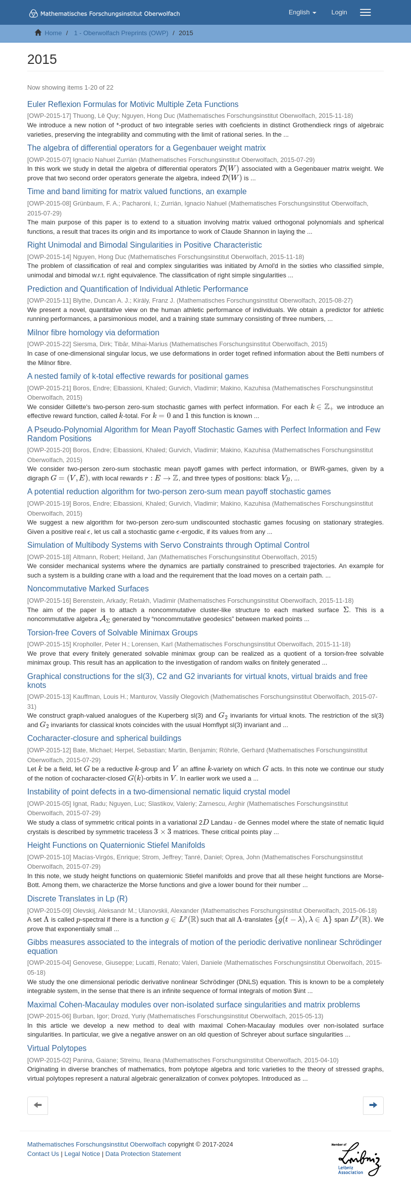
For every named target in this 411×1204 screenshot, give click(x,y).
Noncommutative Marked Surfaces (88, 588)
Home (53, 33)
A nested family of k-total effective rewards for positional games (138, 376)
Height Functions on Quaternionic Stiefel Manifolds (116, 845)
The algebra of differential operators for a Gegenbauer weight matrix (146, 148)
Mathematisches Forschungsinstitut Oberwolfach (96, 1144)
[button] (302, 12)
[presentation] (229, 168)
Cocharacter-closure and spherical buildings (104, 738)
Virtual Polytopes (57, 1048)
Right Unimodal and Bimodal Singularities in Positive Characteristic (144, 245)
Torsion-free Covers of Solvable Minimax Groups (112, 632)
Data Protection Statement (143, 1153)
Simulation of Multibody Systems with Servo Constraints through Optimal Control (168, 545)
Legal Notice (82, 1153)
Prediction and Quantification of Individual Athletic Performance (137, 289)
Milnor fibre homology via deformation (93, 332)
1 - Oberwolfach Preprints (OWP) (121, 33)
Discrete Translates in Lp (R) (77, 898)
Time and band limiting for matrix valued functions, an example (137, 191)
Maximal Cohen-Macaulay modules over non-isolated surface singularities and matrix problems (193, 1004)
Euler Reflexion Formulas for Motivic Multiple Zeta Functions (133, 104)
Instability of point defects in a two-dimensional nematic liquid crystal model (158, 791)
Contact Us (43, 1153)
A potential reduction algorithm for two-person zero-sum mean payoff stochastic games (179, 491)
